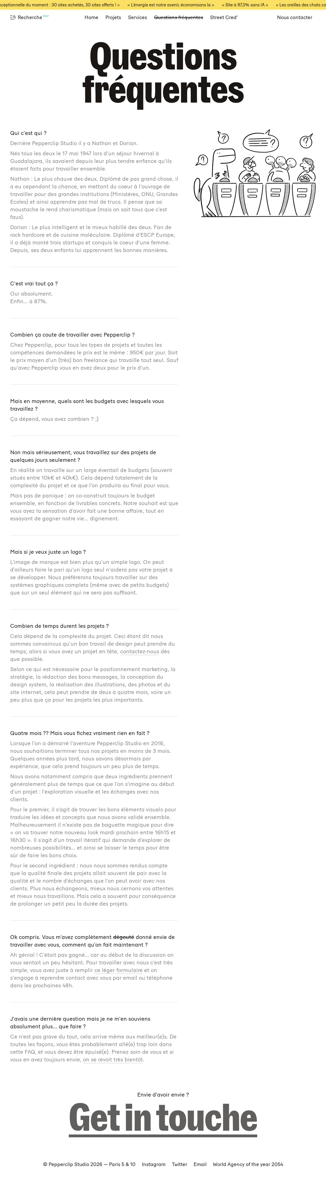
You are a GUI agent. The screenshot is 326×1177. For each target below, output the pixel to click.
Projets (113, 17)
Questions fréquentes (178, 17)
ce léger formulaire (118, 970)
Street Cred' (224, 17)
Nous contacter (294, 17)
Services (137, 17)
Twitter (179, 1164)
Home (91, 17)
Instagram (154, 1164)
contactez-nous (139, 651)
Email (200, 1164)
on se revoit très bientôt (113, 1059)
